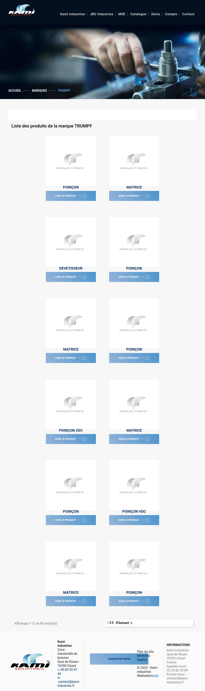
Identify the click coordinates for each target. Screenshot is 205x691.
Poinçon (71, 187)
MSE (121, 14)
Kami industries (72, 14)
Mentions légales (143, 658)
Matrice (134, 187)
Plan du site (145, 652)
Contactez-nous (119, 658)
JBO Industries (101, 14)
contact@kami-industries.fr (68, 684)
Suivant (126, 623)
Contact (188, 14)
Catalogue (138, 14)
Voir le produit (71, 196)
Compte (171, 14)
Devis (155, 14)
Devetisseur (70, 268)
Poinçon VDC (71, 430)
